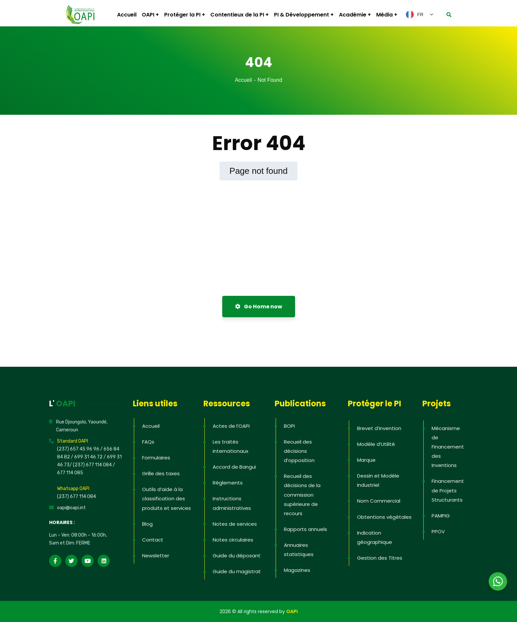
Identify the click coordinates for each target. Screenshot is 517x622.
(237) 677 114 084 (76, 496)
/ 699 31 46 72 (87, 457)
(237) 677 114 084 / (94, 465)
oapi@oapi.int (71, 508)
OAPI (292, 611)
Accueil (243, 80)
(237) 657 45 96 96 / (80, 449)
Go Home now (258, 306)
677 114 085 (70, 473)
